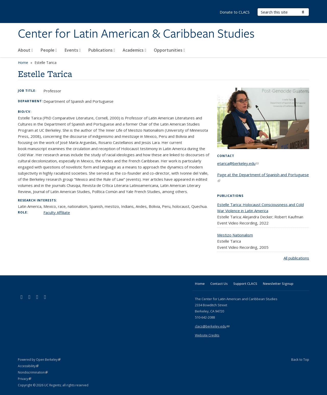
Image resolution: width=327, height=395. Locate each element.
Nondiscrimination (33, 372)
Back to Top (300, 359)
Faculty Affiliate (56, 212)
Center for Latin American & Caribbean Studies (136, 34)
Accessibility (28, 366)
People (49, 50)
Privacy (24, 379)
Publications (101, 50)
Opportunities (169, 50)
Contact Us (219, 283)
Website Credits (207, 335)
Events (73, 50)
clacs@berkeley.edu (212, 326)
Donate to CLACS (235, 12)
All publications (296, 258)
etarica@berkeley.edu (238, 163)
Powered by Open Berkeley (39, 359)
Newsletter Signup (278, 283)
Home (23, 62)
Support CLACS (245, 283)
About (25, 50)
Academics (134, 50)
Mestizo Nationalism (235, 235)
